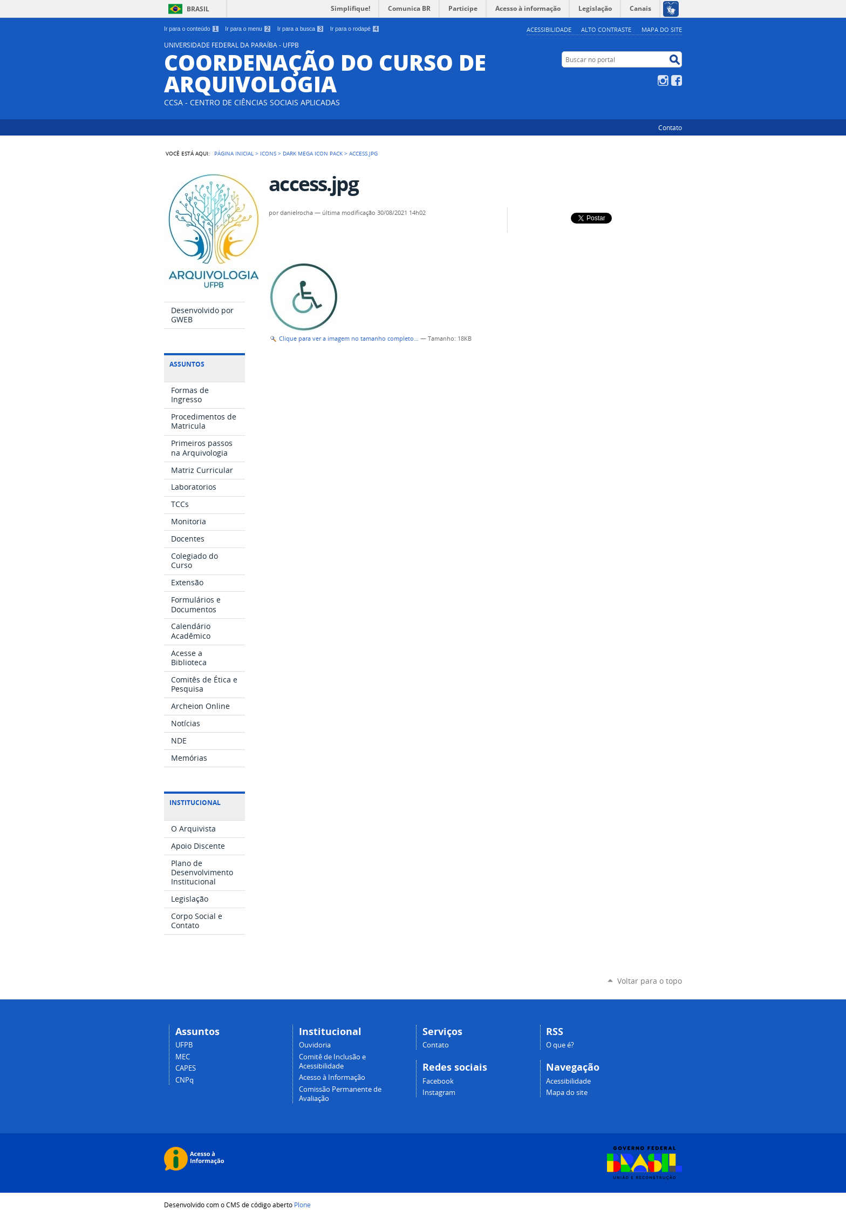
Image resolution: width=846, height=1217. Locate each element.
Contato (670, 127)
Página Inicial (234, 153)
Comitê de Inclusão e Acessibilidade (332, 1061)
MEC (182, 1057)
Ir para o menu (248, 28)
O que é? (560, 1045)
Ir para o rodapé (355, 28)
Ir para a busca (300, 28)
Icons (268, 153)
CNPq (184, 1080)
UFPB (184, 1045)
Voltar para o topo (649, 981)
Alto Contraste (606, 29)
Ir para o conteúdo (191, 28)
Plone (302, 1204)
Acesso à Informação (332, 1077)
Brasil (198, 8)
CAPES (185, 1068)
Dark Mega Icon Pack (313, 153)
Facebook (676, 80)
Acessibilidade (549, 29)
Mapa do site (662, 29)
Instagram (663, 80)
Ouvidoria (315, 1045)
